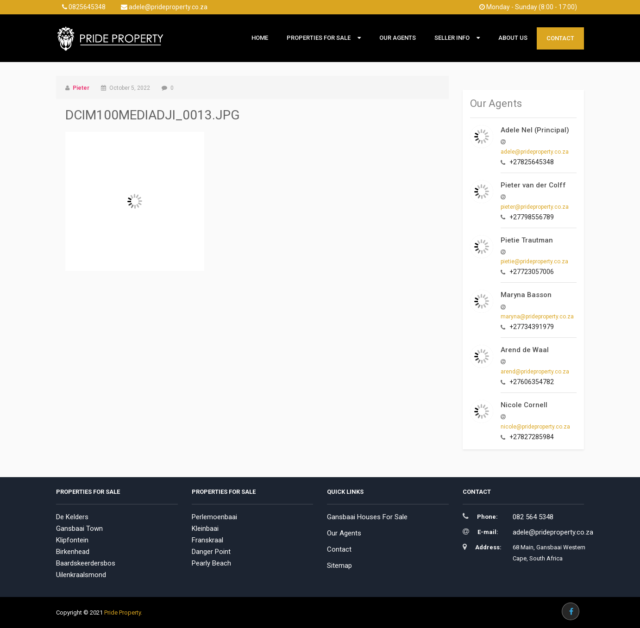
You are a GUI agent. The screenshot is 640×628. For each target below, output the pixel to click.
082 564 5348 (533, 517)
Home (259, 37)
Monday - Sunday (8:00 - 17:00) (528, 7)
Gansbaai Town (79, 528)
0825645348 (84, 7)
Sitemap (339, 565)
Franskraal (207, 540)
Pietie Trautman (527, 240)
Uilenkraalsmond (81, 575)
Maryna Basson (526, 295)
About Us (512, 37)
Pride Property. (123, 612)
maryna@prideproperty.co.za (537, 316)
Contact (560, 38)
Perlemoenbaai (214, 517)
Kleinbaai (205, 528)
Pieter (81, 88)
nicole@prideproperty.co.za (535, 426)
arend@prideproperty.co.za (535, 371)
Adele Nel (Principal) (535, 130)
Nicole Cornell (524, 405)
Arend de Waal (525, 350)
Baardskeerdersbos (85, 563)
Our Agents (397, 37)
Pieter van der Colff (533, 185)
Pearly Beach (211, 563)
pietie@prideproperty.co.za (534, 261)
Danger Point (211, 551)
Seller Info (452, 37)
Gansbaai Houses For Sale (367, 517)
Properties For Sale (319, 37)
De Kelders (72, 517)
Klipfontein (72, 540)
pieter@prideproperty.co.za (535, 207)
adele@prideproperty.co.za (164, 7)
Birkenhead (72, 551)
